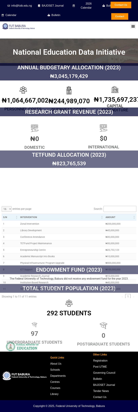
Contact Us (99, 397)
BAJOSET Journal (104, 384)
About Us (55, 363)
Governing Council (104, 372)
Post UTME (100, 366)
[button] (133, 26)
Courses (55, 388)
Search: (98, 248)
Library (54, 394)
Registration (100, 360)
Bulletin (97, 378)
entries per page (21, 248)
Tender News (101, 391)
